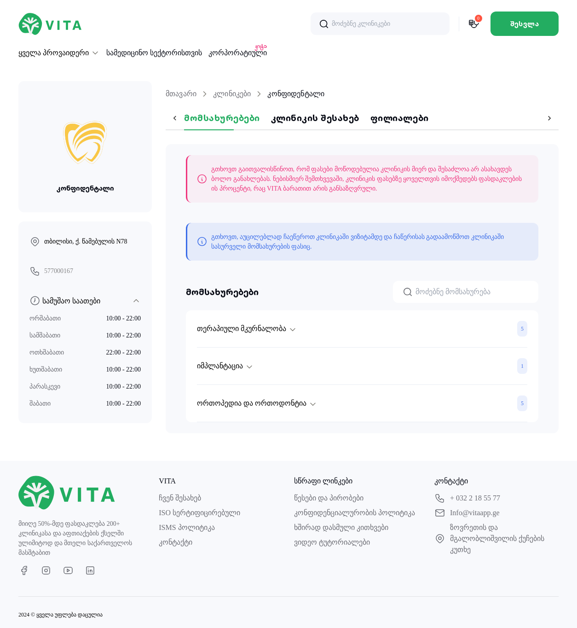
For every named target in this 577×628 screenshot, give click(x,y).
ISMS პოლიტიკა (186, 527)
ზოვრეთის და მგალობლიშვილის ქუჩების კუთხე (489, 538)
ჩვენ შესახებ (180, 498)
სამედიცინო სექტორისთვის (154, 53)
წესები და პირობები (329, 498)
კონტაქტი (175, 542)
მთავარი (181, 94)
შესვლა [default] (524, 24)
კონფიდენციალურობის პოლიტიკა (354, 513)
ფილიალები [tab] (381, 117)
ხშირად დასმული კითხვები (341, 527)
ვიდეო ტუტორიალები (332, 542)
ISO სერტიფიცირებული (199, 513)
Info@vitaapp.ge (467, 512)
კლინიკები (232, 94)
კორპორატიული (237, 52)
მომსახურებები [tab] (204, 117)
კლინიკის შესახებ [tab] (297, 117)
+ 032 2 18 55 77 (467, 498)
